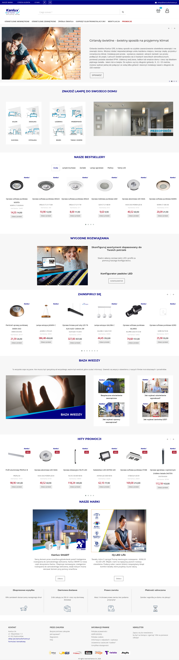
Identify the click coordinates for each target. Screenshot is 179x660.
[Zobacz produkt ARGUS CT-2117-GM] (45, 185)
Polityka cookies (97, 637)
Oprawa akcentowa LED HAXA (45, 470)
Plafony (110, 168)
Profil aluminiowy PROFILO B (17, 470)
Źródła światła (65, 21)
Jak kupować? (55, 634)
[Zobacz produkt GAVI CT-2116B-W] (104, 185)
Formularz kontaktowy (16, 641)
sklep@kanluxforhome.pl (167, 2)
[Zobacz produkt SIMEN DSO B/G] (16, 312)
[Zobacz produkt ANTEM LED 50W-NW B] (104, 456)
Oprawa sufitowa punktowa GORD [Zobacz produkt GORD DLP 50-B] (163, 325)
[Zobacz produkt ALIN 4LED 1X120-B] (75, 312)
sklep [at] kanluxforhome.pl (19, 639)
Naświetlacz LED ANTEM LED (104, 470)
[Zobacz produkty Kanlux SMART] (60, 578)
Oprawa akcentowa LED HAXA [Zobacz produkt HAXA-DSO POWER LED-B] (133, 199)
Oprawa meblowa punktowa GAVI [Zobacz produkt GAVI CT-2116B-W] (104, 199)
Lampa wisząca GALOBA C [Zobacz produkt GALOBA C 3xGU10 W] (104, 325)
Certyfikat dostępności (100, 645)
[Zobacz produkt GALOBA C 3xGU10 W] (104, 312)
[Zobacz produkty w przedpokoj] (133, 119)
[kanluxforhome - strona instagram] (50, 2)
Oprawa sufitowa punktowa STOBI (133, 470)
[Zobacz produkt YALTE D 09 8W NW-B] (75, 456)
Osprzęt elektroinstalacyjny (91, 21)
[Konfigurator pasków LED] (116, 280)
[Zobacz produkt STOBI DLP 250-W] (133, 456)
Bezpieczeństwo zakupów (60, 631)
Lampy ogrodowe (96, 168)
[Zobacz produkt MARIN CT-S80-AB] (162, 185)
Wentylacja (114, 21)
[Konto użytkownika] (168, 11)
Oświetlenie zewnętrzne (44, 21)
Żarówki (83, 168)
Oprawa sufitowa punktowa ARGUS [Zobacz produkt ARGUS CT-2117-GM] (46, 199)
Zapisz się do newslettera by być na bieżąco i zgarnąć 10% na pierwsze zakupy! (150, 635)
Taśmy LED (122, 168)
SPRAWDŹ (97, 75)
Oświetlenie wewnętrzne (17, 21)
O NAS (37, 2)
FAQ (51, 640)
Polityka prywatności (99, 631)
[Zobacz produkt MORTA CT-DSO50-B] (16, 185)
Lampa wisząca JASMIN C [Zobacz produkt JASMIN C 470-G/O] (46, 325)
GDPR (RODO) (96, 634)
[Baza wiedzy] (45, 397)
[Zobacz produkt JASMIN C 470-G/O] (45, 312)
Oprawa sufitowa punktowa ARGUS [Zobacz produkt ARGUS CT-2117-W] (75, 199)
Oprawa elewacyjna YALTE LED (75, 470)
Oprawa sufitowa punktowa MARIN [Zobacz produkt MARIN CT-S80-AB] (163, 199)
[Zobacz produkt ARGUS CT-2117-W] (75, 185)
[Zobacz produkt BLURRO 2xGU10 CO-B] (133, 312)
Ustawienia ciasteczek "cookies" (103, 642)
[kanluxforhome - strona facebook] (44, 2)
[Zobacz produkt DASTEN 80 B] (162, 456)
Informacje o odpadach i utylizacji (104, 640)
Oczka (55, 168)
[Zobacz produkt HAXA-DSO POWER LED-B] (133, 185)
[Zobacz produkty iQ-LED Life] (118, 578)
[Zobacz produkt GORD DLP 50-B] (162, 312)
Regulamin (54, 637)
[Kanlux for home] (13, 11)
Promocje (127, 21)
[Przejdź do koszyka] (158, 10)
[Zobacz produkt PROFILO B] (16, 456)
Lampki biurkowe (69, 168)
